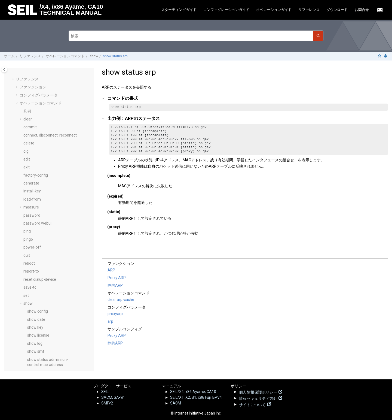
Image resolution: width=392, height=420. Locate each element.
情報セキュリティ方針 (258, 398)
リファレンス (309, 10)
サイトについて (252, 404)
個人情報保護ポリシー (258, 391)
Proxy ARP (117, 278)
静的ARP (115, 285)
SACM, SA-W (112, 397)
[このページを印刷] (386, 56)
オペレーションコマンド (65, 56)
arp (110, 321)
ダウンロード (337, 10)
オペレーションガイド (274, 10)
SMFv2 (107, 403)
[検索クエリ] (196, 36)
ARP (111, 270)
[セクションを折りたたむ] (380, 56)
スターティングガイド (179, 10)
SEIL (105, 391)
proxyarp (115, 314)
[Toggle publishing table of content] (4, 69)
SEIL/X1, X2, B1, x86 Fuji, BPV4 (196, 397)
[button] (25, 72)
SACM (175, 403)
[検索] (318, 36)
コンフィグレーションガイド (226, 10)
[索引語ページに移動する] (378, 11)
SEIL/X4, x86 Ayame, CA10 (193, 391)
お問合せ (362, 10)
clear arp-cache (121, 300)
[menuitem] (179, 10)
